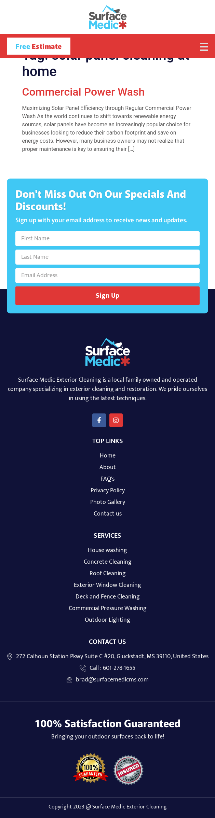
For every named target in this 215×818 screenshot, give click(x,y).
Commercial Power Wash (83, 91)
